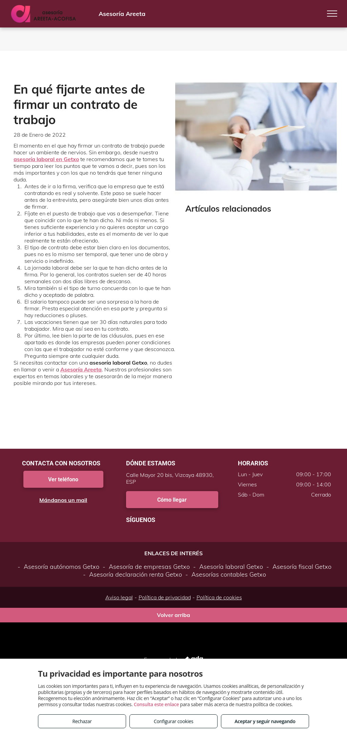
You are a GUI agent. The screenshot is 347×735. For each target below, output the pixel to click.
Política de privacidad (165, 600)
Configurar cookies (173, 721)
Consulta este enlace (156, 704)
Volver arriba (173, 617)
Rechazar (81, 721)
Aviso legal (119, 600)
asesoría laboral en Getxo (46, 159)
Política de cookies (219, 600)
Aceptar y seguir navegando (264, 721)
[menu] (332, 13)
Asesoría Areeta (81, 369)
